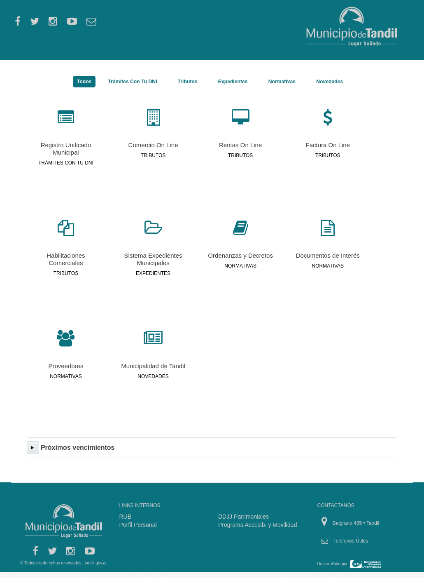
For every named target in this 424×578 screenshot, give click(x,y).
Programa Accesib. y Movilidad (257, 525)
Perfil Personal (138, 525)
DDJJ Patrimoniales (243, 516)
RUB (125, 516)
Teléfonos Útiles (350, 541)
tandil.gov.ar (96, 563)
